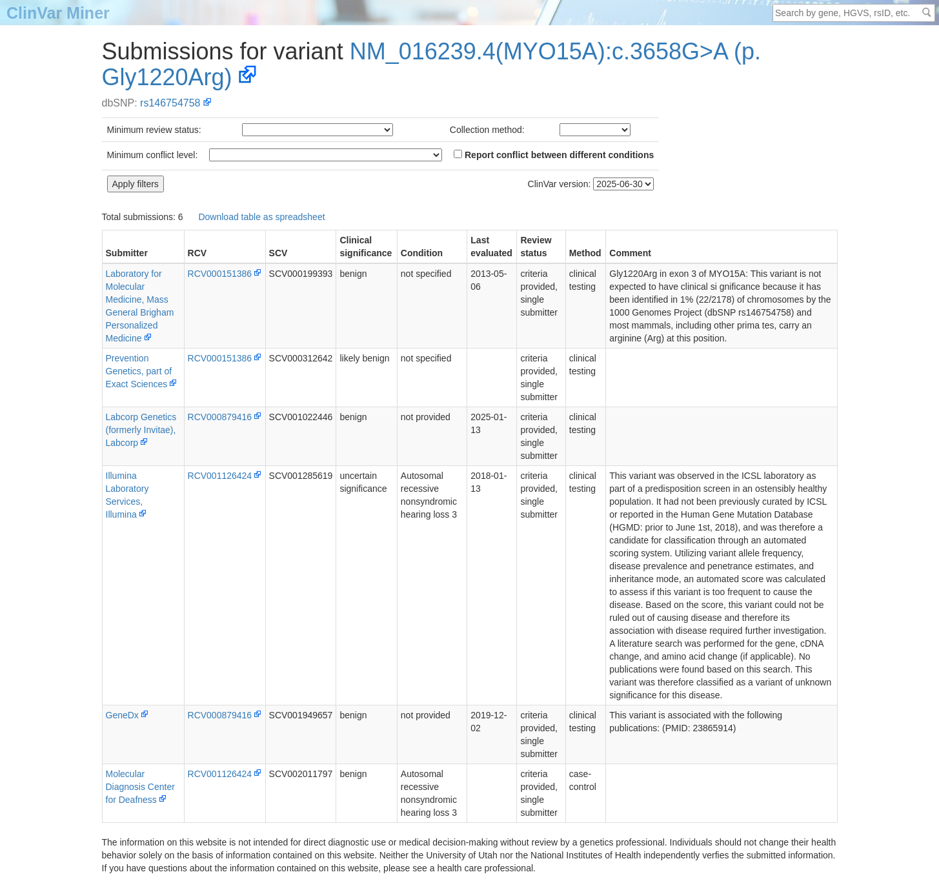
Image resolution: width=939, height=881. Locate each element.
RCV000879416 (220, 417)
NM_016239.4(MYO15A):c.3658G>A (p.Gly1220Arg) (432, 64)
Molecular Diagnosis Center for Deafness (140, 787)
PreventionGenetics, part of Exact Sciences (139, 371)
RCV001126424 (220, 476)
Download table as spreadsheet (261, 217)
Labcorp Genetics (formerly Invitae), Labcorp (141, 430)
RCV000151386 (220, 273)
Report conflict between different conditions (554, 155)
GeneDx (122, 715)
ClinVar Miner (58, 13)
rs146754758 (170, 102)
